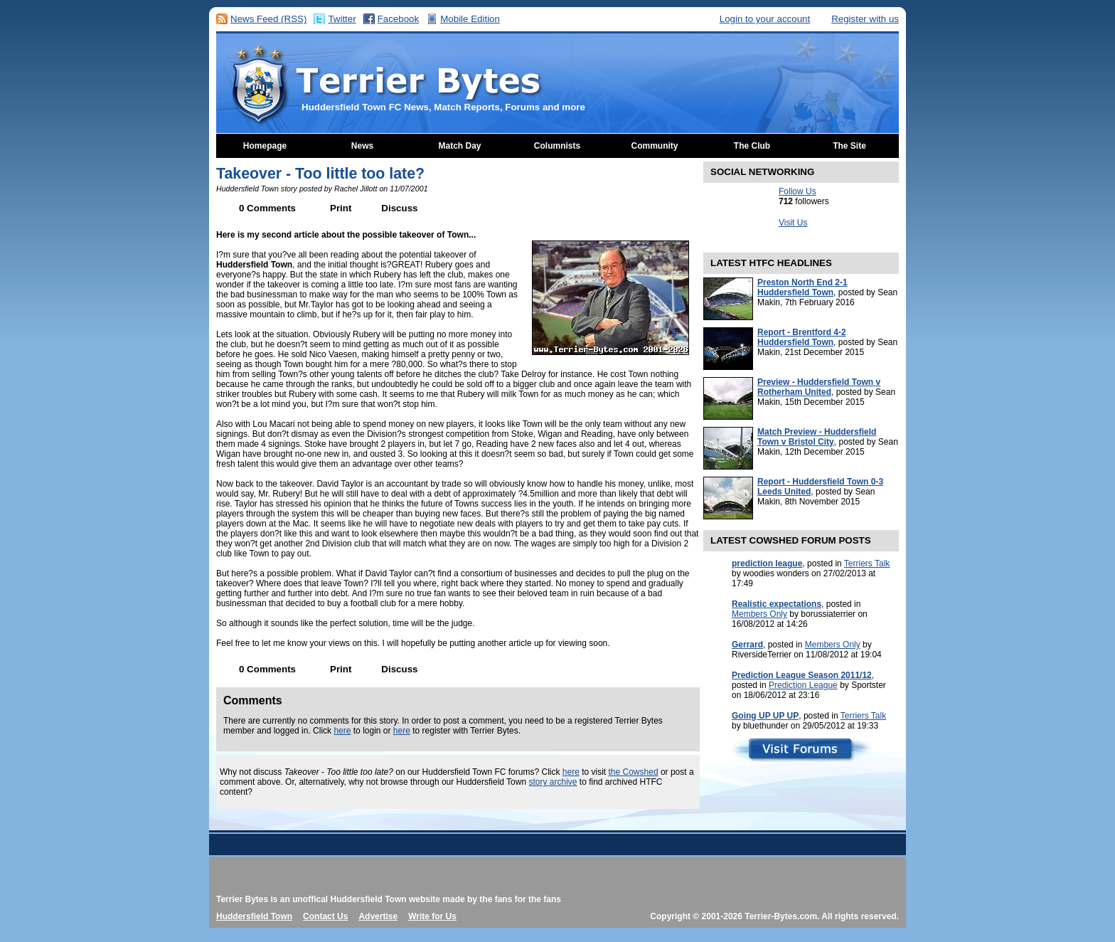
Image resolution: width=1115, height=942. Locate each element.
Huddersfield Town (254, 916)
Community (654, 146)
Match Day (459, 146)
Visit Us (793, 223)
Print (340, 208)
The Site (849, 146)
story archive (552, 782)
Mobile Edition (470, 19)
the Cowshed (633, 772)
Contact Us (325, 916)
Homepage (265, 146)
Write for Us (432, 916)
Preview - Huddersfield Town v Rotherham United (818, 387)
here (342, 731)
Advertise (378, 916)
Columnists (557, 146)
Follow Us (797, 191)
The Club (752, 146)
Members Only (759, 614)
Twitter (342, 19)
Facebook (399, 19)
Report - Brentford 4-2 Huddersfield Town (801, 337)
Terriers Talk (867, 563)
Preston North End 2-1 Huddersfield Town (802, 287)
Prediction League (803, 685)
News (362, 146)
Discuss (399, 208)
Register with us (865, 19)
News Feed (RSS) (268, 19)
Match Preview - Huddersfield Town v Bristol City (816, 437)
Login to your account (765, 19)
